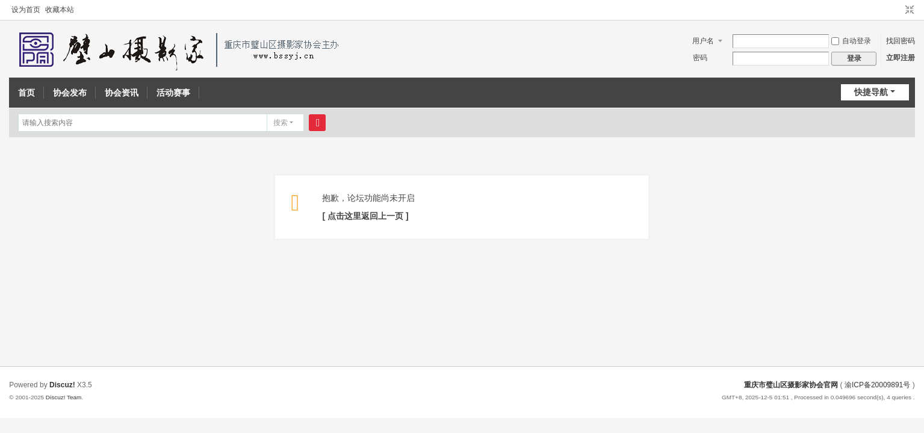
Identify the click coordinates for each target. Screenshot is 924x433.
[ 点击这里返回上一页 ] (365, 216)
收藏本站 (59, 9)
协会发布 (70, 92)
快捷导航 (871, 92)
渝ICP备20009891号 (877, 385)
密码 (700, 58)
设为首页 (25, 9)
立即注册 (900, 58)
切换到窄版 (909, 10)
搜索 (280, 122)
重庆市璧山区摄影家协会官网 (791, 385)
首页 (26, 92)
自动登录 (851, 41)
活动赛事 (173, 92)
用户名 (703, 41)
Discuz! (62, 385)
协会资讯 (121, 92)
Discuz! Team (64, 397)
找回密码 (900, 41)
